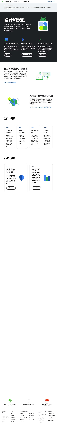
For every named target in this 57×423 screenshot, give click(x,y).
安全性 (3, 419)
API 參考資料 (41, 420)
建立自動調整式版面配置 (15, 68)
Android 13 (31, 417)
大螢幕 (21, 413)
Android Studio (50, 1)
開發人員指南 (41, 418)
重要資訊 (16, 1)
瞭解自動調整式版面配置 (10, 82)
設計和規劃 (14, 20)
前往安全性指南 (12, 188)
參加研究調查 (50, 420)
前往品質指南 (36, 188)
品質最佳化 (42, 55)
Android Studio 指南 (42, 415)
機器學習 (13, 415)
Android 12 (31, 419)
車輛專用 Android (23, 419)
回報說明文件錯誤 (51, 415)
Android (3, 414)
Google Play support (50, 418)
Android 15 (31, 413)
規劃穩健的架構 (26, 44)
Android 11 (31, 421)
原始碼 (3, 421)
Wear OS (22, 415)
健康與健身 (13, 417)
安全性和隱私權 (10, 171)
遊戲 (12, 413)
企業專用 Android (5, 416)
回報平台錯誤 (50, 413)
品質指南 (9, 158)
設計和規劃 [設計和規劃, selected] (25, 1)
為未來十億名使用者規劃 (41, 96)
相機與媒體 (13, 419)
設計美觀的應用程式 (11, 44)
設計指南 (9, 118)
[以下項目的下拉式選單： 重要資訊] (19, 1)
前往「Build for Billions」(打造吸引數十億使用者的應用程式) (41, 107)
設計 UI (8, 55)
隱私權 (12, 421)
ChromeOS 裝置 (23, 417)
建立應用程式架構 (27, 55)
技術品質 (36, 169)
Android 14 (31, 415)
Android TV (22, 421)
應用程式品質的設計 (45, 44)
